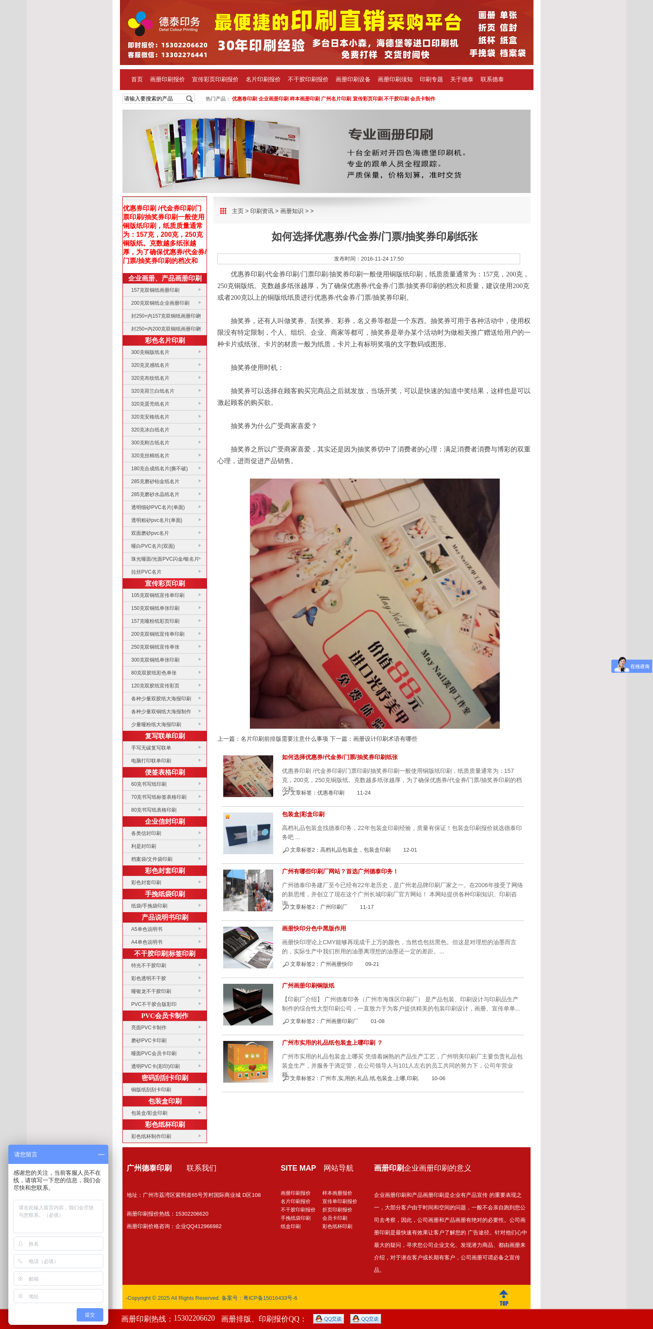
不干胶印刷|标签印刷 (165, 953)
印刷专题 (431, 79)
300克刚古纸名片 (150, 443)
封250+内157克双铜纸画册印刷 (166, 316)
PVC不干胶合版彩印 (154, 1004)
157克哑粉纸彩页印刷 (155, 621)
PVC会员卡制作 (164, 1015)
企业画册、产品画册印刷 (165, 278)
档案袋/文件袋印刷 (151, 859)
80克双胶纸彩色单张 (154, 673)
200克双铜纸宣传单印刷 (157, 634)
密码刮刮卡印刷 (165, 1077)
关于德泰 (462, 79)
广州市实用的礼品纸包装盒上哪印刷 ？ (332, 1042)
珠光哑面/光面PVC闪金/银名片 (165, 559)
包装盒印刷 (165, 1101)
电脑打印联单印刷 (151, 761)
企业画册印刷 (274, 99)
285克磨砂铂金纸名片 (155, 481)
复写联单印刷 (165, 736)
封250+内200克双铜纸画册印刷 (166, 329)
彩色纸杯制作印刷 (151, 1136)
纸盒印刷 (291, 1226)
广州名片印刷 (336, 99)
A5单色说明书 (146, 929)
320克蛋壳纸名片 (150, 404)
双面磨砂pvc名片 (150, 533)
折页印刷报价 (337, 1210)
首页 (137, 79)
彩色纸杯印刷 (165, 1124)
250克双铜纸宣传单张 (155, 647)
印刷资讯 (262, 211)
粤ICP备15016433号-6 (270, 1298)
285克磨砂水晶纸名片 (155, 494)
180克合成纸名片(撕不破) (159, 468)
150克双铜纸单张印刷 (155, 608)
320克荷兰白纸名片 (152, 391)
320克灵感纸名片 (150, 365)
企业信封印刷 (165, 821)
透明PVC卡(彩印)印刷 (155, 1066)
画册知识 (292, 211)
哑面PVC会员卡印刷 (154, 1053)
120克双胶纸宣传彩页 (155, 686)
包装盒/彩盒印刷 (149, 1113)
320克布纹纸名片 (150, 378)
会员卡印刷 (334, 1218)
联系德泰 (492, 79)
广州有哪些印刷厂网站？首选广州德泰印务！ (340, 871)
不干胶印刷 (396, 99)
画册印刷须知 (395, 79)
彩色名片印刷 (165, 340)
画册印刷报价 (167, 79)
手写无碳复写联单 (151, 748)
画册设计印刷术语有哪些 (385, 738)
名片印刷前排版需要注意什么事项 (284, 738)
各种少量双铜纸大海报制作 (161, 712)
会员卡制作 (422, 99)
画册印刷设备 (353, 79)
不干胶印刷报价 (308, 79)
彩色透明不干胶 (148, 978)
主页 (238, 211)
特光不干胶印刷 (148, 965)
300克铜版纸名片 (150, 352)
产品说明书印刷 (165, 917)
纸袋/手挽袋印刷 (149, 906)
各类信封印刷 (146, 833)
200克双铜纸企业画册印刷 (160, 303)
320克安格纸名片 (150, 417)
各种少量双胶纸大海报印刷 (161, 699)
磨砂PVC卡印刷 (149, 1040)
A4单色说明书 (146, 942)
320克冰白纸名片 (150, 430)
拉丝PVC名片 (146, 572)
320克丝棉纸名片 (150, 456)
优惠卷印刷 (244, 99)
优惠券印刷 (247, 274)
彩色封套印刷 (165, 870)
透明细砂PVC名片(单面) (158, 507)
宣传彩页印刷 (368, 99)
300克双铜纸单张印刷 (155, 660)
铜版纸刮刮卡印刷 (151, 1090)
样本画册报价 (337, 1193)
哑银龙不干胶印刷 (151, 991)
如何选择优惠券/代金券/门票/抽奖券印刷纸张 (340, 757)
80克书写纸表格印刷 (154, 810)
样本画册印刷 (305, 99)
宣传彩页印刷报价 (215, 79)
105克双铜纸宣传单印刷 (157, 595)
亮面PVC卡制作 (149, 1028)
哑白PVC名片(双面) (153, 546)
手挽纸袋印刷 (165, 894)
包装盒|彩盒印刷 (303, 814)
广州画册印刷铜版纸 (308, 985)
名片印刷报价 (263, 79)
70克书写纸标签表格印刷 (159, 797)
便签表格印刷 (165, 772)
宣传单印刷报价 (339, 1201)
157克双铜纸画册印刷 (155, 290)
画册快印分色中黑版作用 (314, 928)
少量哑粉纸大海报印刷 (156, 724)
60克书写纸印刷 (149, 784)
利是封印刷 (143, 846)
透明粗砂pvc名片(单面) (156, 520)
